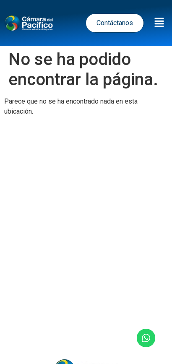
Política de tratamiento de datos (82, 231)
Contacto (86, 332)
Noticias (60, 310)
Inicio (24, 310)
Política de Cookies (90, 268)
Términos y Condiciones (86, 249)
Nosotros (141, 310)
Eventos (99, 310)
